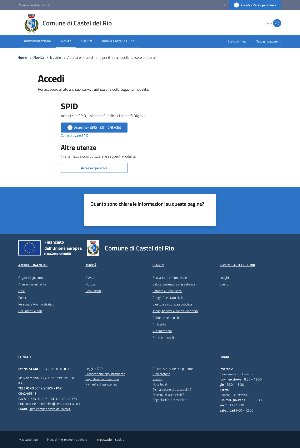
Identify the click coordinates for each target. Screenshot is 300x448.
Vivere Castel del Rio (237, 265)
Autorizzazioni (162, 330)
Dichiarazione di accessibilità (171, 389)
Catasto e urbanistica (167, 290)
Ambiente (159, 324)
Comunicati (93, 290)
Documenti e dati (30, 310)
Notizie (55, 57)
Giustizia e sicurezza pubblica (172, 304)
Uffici (21, 290)
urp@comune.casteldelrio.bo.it (50, 408)
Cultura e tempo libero (167, 317)
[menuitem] (37, 41)
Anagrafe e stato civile (168, 297)
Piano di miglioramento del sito (67, 439)
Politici (22, 297)
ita (223, 5)
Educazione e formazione (169, 277)
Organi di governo (30, 277)
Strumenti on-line (164, 337)
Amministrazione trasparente (172, 368)
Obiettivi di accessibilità (168, 394)
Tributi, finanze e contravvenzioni (175, 310)
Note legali (160, 384)
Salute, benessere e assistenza (173, 284)
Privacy (157, 379)
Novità (38, 57)
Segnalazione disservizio (102, 379)
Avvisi (89, 277)
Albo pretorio (161, 373)
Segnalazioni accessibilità (169, 399)
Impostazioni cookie (110, 439)
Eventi (224, 284)
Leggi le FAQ (94, 368)
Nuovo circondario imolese (34, 5)
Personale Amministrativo (36, 304)
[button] (276, 23)
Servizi (158, 265)
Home (22, 57)
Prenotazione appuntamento (105, 373)
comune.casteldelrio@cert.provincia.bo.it (52, 403)
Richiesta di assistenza (101, 384)
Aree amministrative (32, 284)
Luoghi (224, 277)
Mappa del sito (28, 439)
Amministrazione (33, 265)
